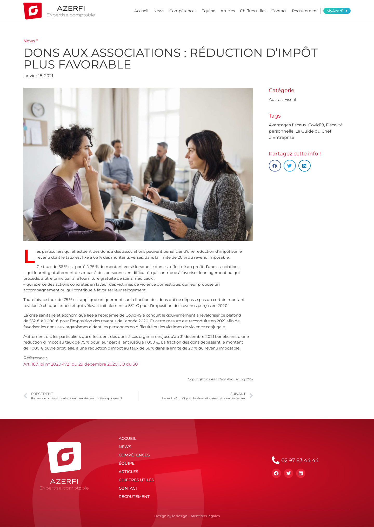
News (158, 10)
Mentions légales (205, 516)
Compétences (182, 10)
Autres (276, 99)
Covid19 (316, 124)
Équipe (208, 10)
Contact (279, 10)
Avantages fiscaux (287, 124)
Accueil (141, 10)
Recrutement (305, 10)
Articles (228, 10)
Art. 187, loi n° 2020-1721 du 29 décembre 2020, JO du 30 (80, 364)
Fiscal (290, 99)
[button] (275, 166)
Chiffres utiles (253, 10)
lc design (180, 516)
